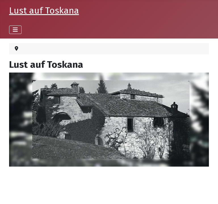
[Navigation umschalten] (15, 30)
